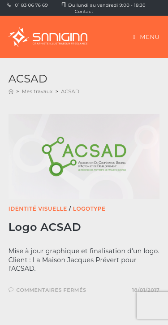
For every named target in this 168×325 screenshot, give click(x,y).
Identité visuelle (38, 208)
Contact (84, 11)
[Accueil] (11, 91)
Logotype (89, 208)
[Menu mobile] (146, 36)
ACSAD (70, 91)
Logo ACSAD (45, 227)
